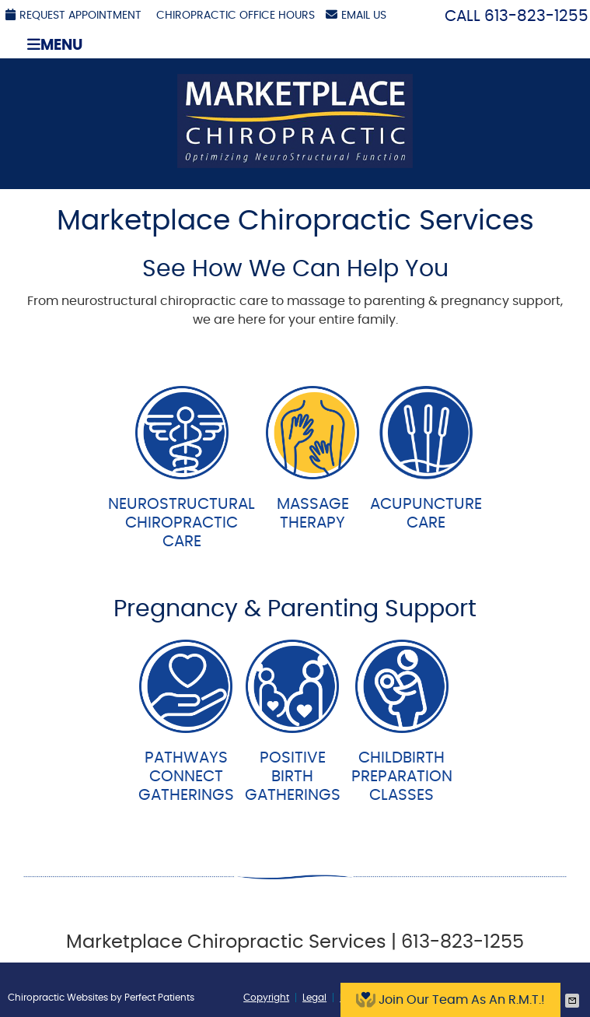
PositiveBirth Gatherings (292, 721)
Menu (54, 45)
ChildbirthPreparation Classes (401, 721)
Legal (314, 997)
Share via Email (573, 1001)
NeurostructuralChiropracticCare (181, 467)
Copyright (266, 997)
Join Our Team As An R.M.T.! (450, 1000)
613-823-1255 (536, 16)
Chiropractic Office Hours (235, 15)
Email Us (356, 15)
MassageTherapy (312, 458)
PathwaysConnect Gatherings (186, 721)
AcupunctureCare (426, 458)
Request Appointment (73, 15)
